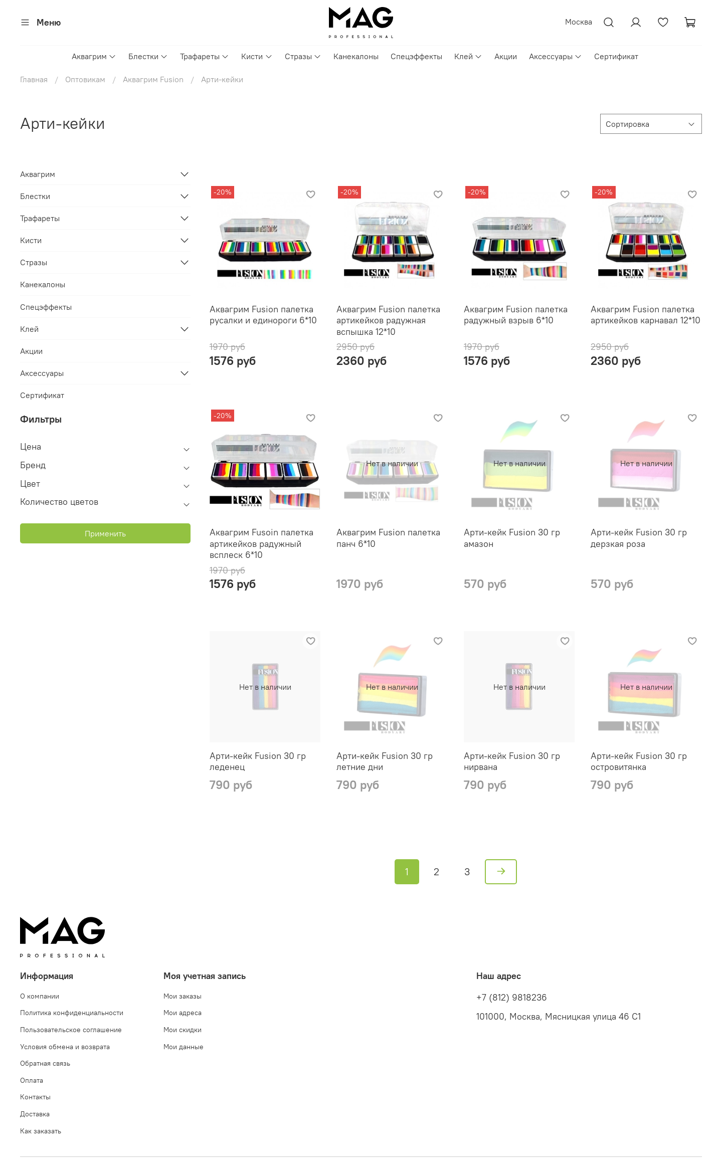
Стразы (303, 56)
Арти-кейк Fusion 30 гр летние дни (384, 761)
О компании (39, 996)
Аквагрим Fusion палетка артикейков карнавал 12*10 (645, 314)
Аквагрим (94, 56)
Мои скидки (182, 1029)
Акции (505, 56)
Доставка (35, 1113)
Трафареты (204, 56)
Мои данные (183, 1046)
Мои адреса (182, 1012)
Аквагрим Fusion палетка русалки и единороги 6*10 (263, 314)
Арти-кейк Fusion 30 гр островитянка (639, 761)
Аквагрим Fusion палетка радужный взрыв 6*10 (516, 314)
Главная (34, 79)
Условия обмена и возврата (65, 1046)
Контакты (35, 1096)
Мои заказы (182, 996)
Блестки (148, 56)
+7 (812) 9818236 (511, 997)
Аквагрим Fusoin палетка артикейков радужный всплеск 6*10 (261, 543)
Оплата (31, 1080)
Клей (468, 56)
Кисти (256, 56)
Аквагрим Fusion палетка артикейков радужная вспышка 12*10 (388, 320)
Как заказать (40, 1130)
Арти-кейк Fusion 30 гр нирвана (512, 761)
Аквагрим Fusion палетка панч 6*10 (388, 537)
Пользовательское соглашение (71, 1029)
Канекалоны (356, 56)
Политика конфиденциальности (71, 1012)
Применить (105, 533)
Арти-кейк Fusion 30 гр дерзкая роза (639, 537)
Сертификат (616, 56)
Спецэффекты (416, 56)
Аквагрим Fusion (153, 79)
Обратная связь (45, 1063)
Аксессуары (555, 56)
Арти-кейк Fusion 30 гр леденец (258, 761)
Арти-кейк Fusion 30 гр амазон (512, 537)
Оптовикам (85, 79)
